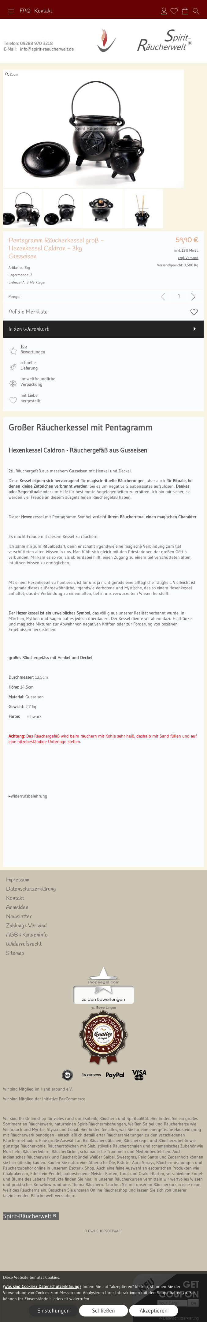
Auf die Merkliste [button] (28, 312)
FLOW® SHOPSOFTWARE (103, 1231)
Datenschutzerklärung (31, 889)
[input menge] (178, 296)
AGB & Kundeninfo (27, 935)
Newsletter (19, 916)
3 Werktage (27, 282)
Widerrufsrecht (24, 944)
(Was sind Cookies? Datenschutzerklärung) (42, 1286)
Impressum (17, 880)
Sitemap (15, 953)
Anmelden (164, 11)
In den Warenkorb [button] (29, 329)
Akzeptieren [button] (154, 1310)
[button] (11, 11)
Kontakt (43, 11)
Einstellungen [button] (53, 1310)
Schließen (103, 1310)
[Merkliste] (174, 11)
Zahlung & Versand (26, 926)
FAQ (25, 11)
